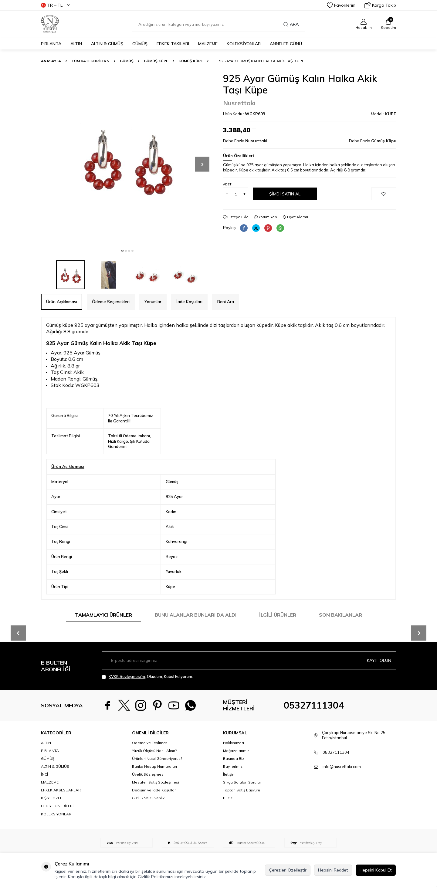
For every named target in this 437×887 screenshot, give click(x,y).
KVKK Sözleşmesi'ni (127, 676)
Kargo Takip (380, 5)
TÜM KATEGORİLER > (90, 61)
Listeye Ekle (236, 217)
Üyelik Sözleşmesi (148, 774)
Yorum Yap (265, 217)
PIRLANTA (51, 43)
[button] (122, 251)
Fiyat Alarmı (295, 217)
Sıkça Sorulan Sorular (242, 782)
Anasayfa (51, 61)
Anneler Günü (286, 43)
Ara (291, 24)
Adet (227, 184)
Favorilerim (341, 5)
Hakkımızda (233, 742)
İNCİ (44, 774)
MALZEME (208, 43)
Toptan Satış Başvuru (241, 790)
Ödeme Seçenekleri (111, 301)
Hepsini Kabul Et (376, 870)
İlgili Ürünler (277, 615)
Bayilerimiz (232, 766)
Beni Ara (225, 301)
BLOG (228, 798)
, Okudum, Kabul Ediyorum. (147, 676)
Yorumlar (152, 301)
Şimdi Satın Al (284, 194)
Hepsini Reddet (333, 870)
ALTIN (76, 43)
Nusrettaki (239, 103)
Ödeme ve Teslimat (149, 742)
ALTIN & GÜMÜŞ (107, 43)
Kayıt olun (379, 660)
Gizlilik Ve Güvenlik (148, 798)
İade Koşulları (189, 301)
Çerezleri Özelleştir (288, 870)
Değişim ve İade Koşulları (154, 790)
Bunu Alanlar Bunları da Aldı (195, 615)
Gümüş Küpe (156, 61)
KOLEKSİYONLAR (244, 43)
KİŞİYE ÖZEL (51, 798)
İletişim (229, 774)
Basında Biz (233, 758)
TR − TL (55, 5)
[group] (127, 159)
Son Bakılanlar (340, 615)
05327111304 (314, 705)
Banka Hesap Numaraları (154, 766)
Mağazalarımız (236, 750)
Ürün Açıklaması (61, 301)
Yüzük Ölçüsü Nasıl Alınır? (154, 750)
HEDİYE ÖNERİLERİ (57, 806)
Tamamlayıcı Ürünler (103, 615)
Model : (383, 113)
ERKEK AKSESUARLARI (61, 790)
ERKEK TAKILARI (173, 43)
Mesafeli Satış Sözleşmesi (155, 782)
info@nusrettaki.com (342, 766)
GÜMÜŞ (139, 43)
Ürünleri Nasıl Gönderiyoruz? (157, 758)
